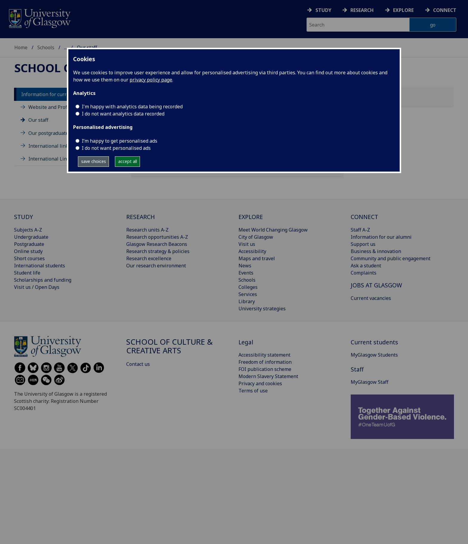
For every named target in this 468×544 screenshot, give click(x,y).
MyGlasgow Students (374, 355)
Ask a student (366, 265)
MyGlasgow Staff (369, 382)
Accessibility (252, 251)
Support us (363, 244)
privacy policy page (151, 79)
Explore (403, 10)
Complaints (363, 272)
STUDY (23, 217)
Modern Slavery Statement (268, 376)
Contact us (138, 364)
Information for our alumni (381, 237)
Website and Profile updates (60, 107)
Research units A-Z (147, 229)
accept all (127, 161)
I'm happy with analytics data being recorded (132, 106)
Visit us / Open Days (36, 287)
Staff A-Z (360, 229)
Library (246, 301)
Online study (28, 251)
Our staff (38, 120)
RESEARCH (140, 217)
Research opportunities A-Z (157, 237)
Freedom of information (265, 362)
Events (245, 272)
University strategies (262, 308)
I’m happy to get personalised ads (119, 141)
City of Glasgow (255, 237)
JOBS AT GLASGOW (376, 285)
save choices (93, 161)
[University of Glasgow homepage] (39, 18)
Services (247, 294)
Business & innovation (376, 251)
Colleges (248, 287)
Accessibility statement (264, 355)
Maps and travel (256, 258)
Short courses (29, 258)
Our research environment (156, 265)
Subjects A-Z (28, 229)
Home (20, 47)
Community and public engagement (390, 258)
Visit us (246, 244)
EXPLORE (250, 217)
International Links (50, 158)
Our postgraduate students (58, 133)
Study (323, 10)
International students (39, 265)
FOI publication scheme (264, 369)
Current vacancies (371, 298)
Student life (27, 272)
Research (362, 10)
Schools (45, 47)
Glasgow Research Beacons (156, 244)
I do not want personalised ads (116, 148)
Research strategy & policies (158, 251)
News (244, 265)
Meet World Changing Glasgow (273, 229)
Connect (444, 10)
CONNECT (364, 217)
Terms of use (253, 390)
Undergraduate (31, 237)
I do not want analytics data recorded (123, 113)
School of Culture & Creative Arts (169, 346)
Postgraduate (29, 244)
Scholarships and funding (42, 280)
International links (49, 146)
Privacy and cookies (260, 383)
